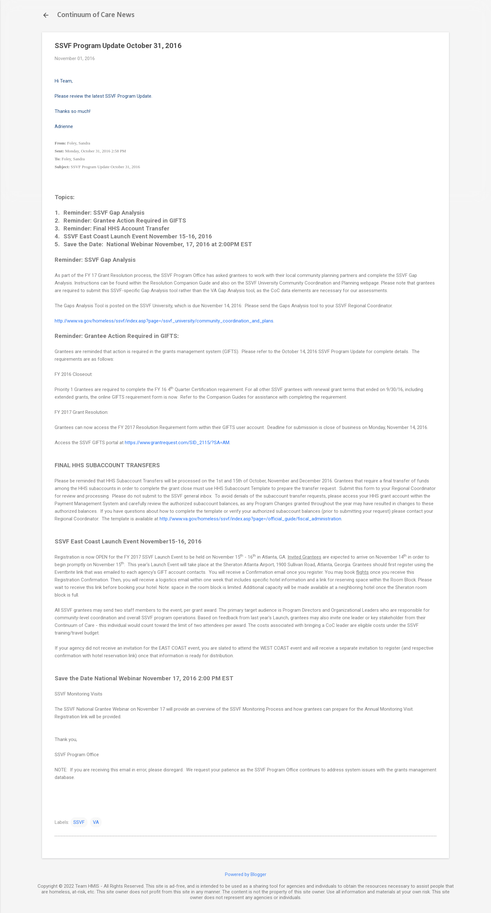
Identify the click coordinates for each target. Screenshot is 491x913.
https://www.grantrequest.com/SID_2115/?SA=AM (177, 442)
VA (96, 822)
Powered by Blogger (245, 874)
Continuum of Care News (96, 15)
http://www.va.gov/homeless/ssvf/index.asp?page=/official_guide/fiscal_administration (250, 519)
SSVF (79, 822)
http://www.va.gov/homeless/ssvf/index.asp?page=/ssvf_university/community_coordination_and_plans (164, 321)
